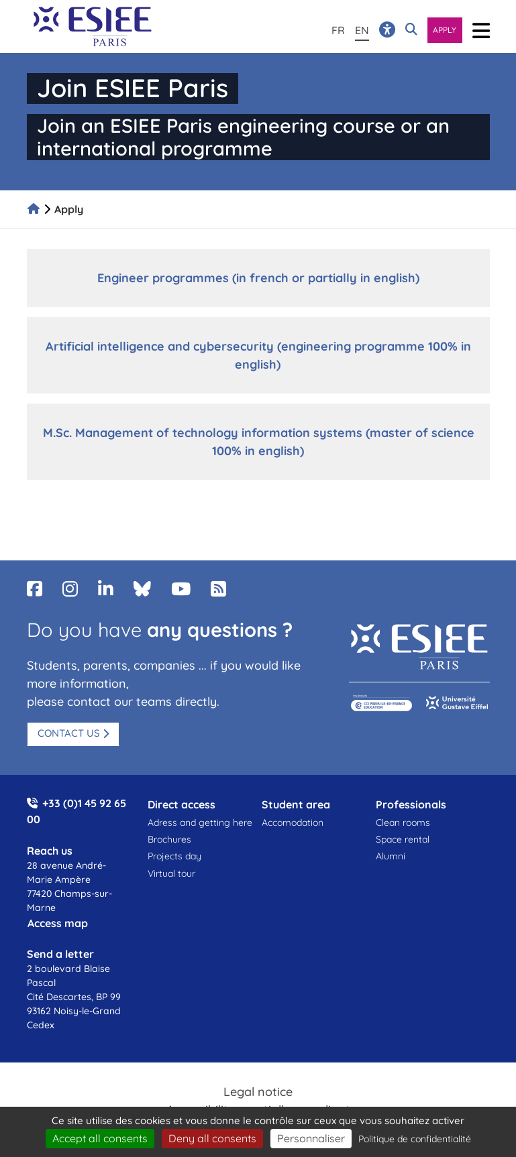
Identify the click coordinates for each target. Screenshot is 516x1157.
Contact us (69, 733)
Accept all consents (100, 1138)
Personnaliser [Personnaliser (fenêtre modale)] (311, 1138)
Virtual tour (171, 873)
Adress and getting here (200, 822)
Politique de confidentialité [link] (414, 1139)
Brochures (169, 839)
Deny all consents (212, 1138)
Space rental (402, 839)
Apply (444, 30)
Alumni (390, 856)
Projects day (174, 856)
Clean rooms (403, 822)
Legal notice (258, 1091)
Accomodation (292, 822)
